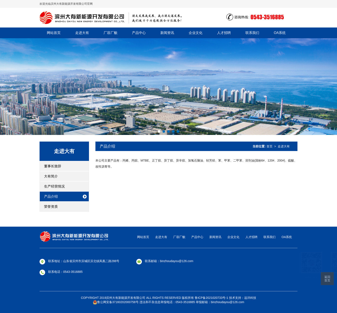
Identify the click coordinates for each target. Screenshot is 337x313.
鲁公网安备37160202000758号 (116, 302)
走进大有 (82, 33)
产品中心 (139, 33)
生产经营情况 (54, 186)
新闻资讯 (167, 33)
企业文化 (195, 33)
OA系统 (280, 33)
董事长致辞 (52, 166)
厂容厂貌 (110, 33)
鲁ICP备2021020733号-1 (212, 297)
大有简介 (51, 176)
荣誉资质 (51, 206)
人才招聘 (224, 33)
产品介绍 (51, 196)
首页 (270, 146)
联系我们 (252, 33)
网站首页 (54, 33)
